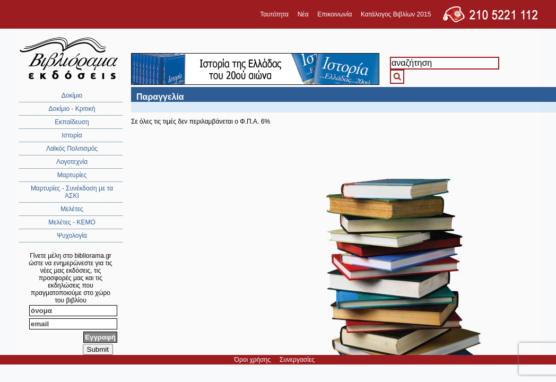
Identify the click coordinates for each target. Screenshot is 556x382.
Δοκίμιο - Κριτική (72, 108)
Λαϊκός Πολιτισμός (72, 148)
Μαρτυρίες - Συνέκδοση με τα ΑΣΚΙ (72, 192)
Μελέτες (71, 209)
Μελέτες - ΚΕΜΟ (71, 222)
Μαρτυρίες (72, 175)
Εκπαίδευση (72, 122)
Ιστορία (72, 135)
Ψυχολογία (72, 235)
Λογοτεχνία (72, 162)
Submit (98, 349)
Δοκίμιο (72, 95)
